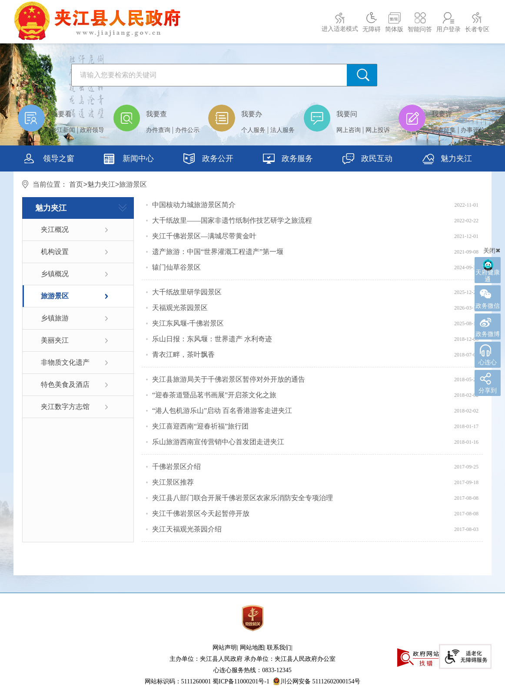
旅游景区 (55, 296)
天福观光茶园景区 (180, 307)
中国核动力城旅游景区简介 (194, 204)
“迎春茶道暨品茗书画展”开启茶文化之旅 (214, 395)
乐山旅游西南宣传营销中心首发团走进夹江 (218, 441)
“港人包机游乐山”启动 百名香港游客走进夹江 (222, 410)
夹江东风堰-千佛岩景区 (188, 323)
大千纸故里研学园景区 (187, 292)
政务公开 (208, 159)
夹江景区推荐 (173, 482)
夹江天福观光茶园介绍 (187, 529)
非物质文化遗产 (65, 362)
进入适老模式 (340, 29)
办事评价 (473, 130)
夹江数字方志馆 (65, 406)
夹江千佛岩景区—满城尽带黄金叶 (204, 236)
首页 (76, 184)
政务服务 (288, 159)
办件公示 (187, 130)
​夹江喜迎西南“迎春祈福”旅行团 (200, 426)
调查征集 (444, 130)
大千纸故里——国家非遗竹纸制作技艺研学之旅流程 (232, 220)
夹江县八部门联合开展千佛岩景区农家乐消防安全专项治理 (242, 497)
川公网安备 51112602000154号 (316, 681)
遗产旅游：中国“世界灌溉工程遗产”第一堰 (217, 251)
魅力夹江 (101, 184)
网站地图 (252, 647)
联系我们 (279, 647)
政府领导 (92, 130)
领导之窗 (49, 159)
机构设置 (55, 251)
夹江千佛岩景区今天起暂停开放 (200, 513)
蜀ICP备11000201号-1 (241, 681)
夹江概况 (55, 229)
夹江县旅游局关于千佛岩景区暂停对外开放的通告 (228, 379)
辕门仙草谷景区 (176, 267)
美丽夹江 (55, 340)
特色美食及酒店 (65, 384)
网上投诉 (377, 130)
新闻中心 (129, 159)
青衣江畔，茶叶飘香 (183, 354)
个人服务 (253, 130)
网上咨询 (348, 130)
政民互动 (367, 159)
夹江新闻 (63, 130)
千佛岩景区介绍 (176, 466)
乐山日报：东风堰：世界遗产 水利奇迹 (212, 339)
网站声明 (225, 647)
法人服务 (282, 130)
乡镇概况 (55, 273)
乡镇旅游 (55, 318)
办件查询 (158, 130)
